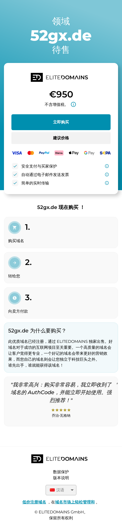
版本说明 (61, 477)
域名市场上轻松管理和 (75, 502)
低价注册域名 (34, 502)
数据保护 (61, 472)
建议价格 (61, 138)
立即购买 (61, 122)
